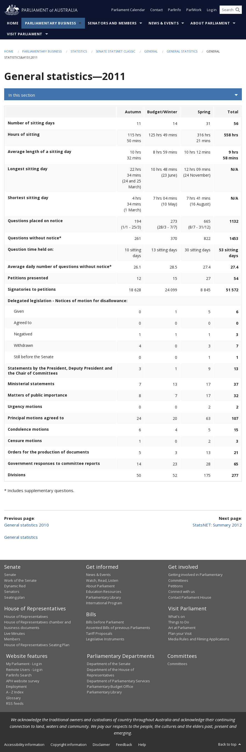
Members (12, 638)
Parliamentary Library (103, 597)
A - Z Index (15, 692)
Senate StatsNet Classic (115, 51)
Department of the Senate (108, 663)
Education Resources (103, 591)
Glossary (13, 697)
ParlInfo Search (19, 675)
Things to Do (178, 622)
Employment (16, 686)
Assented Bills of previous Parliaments (118, 627)
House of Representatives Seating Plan (36, 644)
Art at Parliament (181, 627)
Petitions (175, 585)
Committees (177, 663)
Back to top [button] (230, 744)
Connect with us (181, 591)
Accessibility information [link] (24, 744)
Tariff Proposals (99, 633)
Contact (156, 10)
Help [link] (142, 744)
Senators (11, 591)
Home (13, 23)
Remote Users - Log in (24, 669)
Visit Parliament (24, 34)
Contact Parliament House (189, 597)
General (151, 51)
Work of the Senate (20, 580)
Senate (10, 574)
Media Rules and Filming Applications (198, 638)
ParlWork (194, 10)
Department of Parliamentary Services (118, 680)
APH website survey (22, 680)
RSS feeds (15, 703)
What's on (176, 616)
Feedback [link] (124, 744)
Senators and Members (112, 23)
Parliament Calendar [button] (128, 10)
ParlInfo (174, 10)
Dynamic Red (15, 585)
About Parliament (210, 23)
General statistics (182, 51)
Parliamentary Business (50, 23)
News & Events (164, 23)
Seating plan (14, 597)
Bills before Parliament (105, 622)
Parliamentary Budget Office (110, 686)
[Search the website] (231, 10)
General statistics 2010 (26, 525)
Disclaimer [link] (101, 744)
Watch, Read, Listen (102, 580)
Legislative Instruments (105, 638)
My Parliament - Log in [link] (24, 663)
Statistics (79, 51)
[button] (123, 95)
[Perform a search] (238, 10)
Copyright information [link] (69, 744)
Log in (212, 10)
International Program (104, 602)
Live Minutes (14, 633)
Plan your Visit (180, 633)
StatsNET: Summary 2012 (217, 525)
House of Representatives (26, 616)
